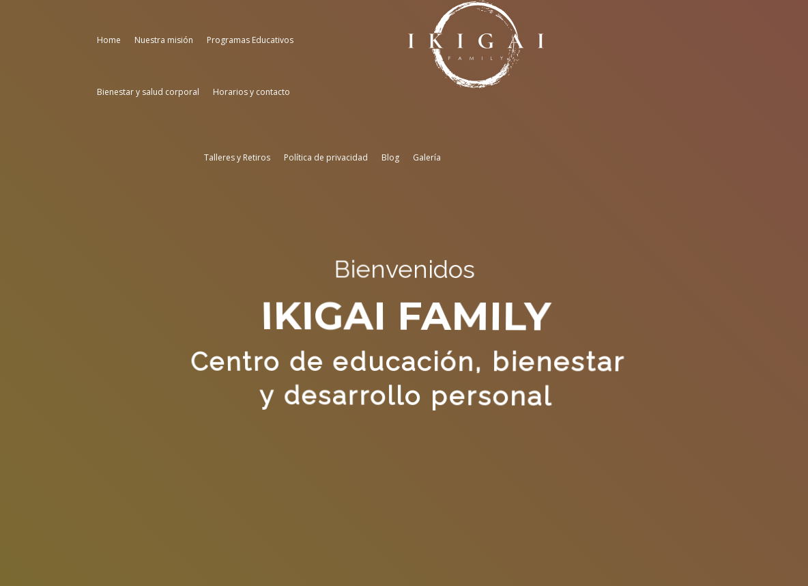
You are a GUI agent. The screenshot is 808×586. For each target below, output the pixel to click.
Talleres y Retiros (237, 157)
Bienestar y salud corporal (148, 92)
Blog (390, 157)
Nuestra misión (163, 40)
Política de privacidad (326, 157)
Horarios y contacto (251, 92)
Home (109, 40)
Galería (427, 157)
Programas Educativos (250, 40)
